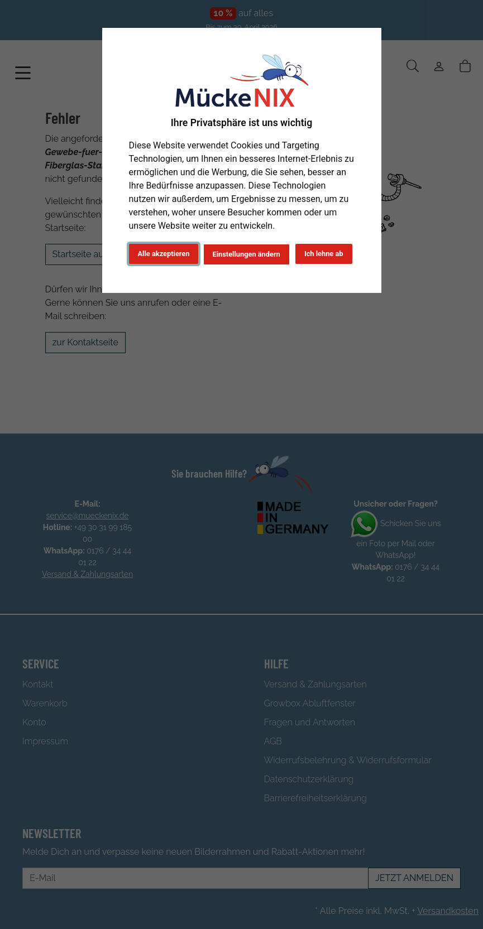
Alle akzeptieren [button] (164, 253)
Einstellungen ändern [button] (246, 254)
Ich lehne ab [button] (323, 253)
